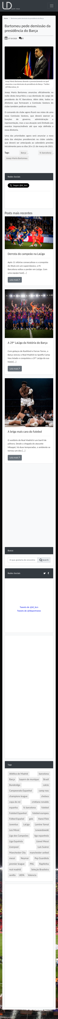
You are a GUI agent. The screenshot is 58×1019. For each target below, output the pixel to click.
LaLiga (26, 824)
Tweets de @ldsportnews (29, 610)
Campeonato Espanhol (20, 790)
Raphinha (44, 863)
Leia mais (15, 279)
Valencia (32, 875)
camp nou (44, 790)
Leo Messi (14, 830)
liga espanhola (41, 835)
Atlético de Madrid (18, 773)
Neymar (25, 858)
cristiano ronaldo (40, 801)
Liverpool (14, 846)
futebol (45, 807)
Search (44, 560)
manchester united (39, 852)
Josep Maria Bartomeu (16, 158)
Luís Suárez (43, 846)
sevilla (12, 875)
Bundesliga (14, 784)
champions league (18, 796)
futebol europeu (40, 813)
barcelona (44, 773)
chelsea (45, 796)
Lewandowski (42, 830)
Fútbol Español (16, 818)
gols (31, 818)
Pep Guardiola (42, 858)
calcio (46, 784)
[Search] (23, 560)
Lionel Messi (42, 841)
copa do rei (14, 801)
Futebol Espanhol (18, 813)
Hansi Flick (43, 818)
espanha (13, 807)
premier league (17, 863)
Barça (23, 152)
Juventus (13, 824)
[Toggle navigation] (51, 6)
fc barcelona (45, 152)
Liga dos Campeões (18, 835)
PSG (32, 863)
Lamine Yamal (42, 824)
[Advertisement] (29, 517)
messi (12, 858)
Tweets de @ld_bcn (29, 607)
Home (6, 18)
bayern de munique (29, 779)
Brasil (46, 779)
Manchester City (17, 852)
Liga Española (16, 841)
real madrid (15, 869)
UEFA (21, 875)
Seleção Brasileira (40, 869)
